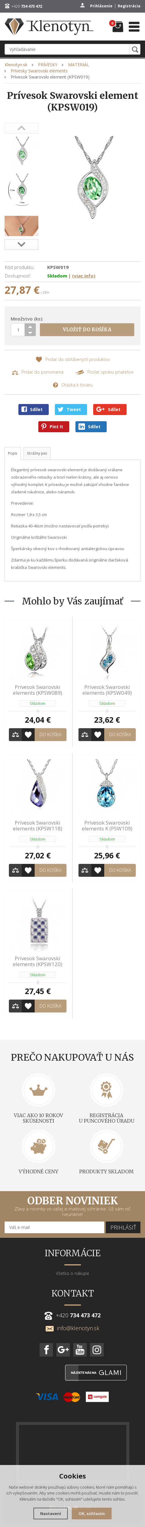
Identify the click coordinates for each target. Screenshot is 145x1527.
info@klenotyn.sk (72, 1328)
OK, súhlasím (91, 1513)
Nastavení (50, 1513)
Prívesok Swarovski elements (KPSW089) (37, 689)
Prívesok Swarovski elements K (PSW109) (107, 825)
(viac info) (83, 276)
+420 (26, 6)
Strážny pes (37, 453)
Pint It (52, 426)
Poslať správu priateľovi (103, 372)
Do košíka (50, 734)
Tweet (69, 409)
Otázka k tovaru (73, 385)
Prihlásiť (123, 1227)
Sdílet (32, 409)
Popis (12, 453)
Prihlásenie (101, 6)
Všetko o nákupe (72, 1273)
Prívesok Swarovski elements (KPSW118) (37, 825)
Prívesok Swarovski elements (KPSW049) (107, 689)
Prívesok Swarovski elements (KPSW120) (37, 961)
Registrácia (129, 6)
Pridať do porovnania (37, 372)
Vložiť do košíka (87, 329)
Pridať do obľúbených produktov (73, 359)
